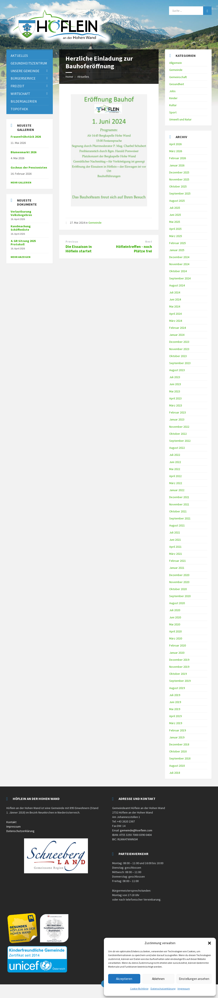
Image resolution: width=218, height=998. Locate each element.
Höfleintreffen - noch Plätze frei (134, 248)
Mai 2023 (174, 391)
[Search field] (190, 10)
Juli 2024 (174, 292)
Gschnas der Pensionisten (29, 167)
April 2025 (175, 229)
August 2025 (177, 201)
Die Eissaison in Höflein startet (79, 248)
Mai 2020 (174, 624)
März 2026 (175, 151)
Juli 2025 (174, 208)
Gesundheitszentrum (29, 63)
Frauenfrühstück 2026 (26, 137)
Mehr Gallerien (21, 182)
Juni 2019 (175, 702)
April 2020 (175, 631)
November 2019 (179, 667)
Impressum (184, 988)
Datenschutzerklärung (163, 988)
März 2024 (175, 321)
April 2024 (175, 314)
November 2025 (179, 179)
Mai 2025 (174, 222)
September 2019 (180, 681)
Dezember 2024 (179, 257)
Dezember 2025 (179, 172)
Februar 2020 (177, 645)
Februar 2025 (177, 243)
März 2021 (175, 554)
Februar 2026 (177, 158)
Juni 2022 (175, 462)
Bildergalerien (24, 101)
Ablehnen (158, 979)
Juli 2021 (174, 532)
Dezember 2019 (179, 660)
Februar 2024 (177, 328)
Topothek (19, 109)
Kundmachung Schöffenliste (21, 228)
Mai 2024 (174, 306)
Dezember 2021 (179, 497)
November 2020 (179, 582)
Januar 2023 (176, 419)
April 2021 (175, 547)
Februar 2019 (177, 730)
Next (148, 241)
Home (69, 77)
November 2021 (179, 504)
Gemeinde (95, 222)
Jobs (172, 91)
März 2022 (175, 483)
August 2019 (177, 688)
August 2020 (177, 603)
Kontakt (11, 822)
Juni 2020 (175, 617)
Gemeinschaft (178, 77)
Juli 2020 (174, 610)
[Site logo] (59, 44)
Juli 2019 (174, 695)
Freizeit (17, 86)
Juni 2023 (175, 384)
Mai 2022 (174, 469)
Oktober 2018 (178, 751)
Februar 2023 (177, 412)
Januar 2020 (176, 653)
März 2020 (175, 638)
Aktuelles (83, 77)
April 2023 (175, 398)
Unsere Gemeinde (25, 71)
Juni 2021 (175, 540)
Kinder (173, 98)
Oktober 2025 (178, 186)
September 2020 (180, 596)
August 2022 (177, 448)
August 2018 (177, 766)
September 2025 (180, 193)
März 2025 (175, 236)
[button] (209, 943)
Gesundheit (176, 84)
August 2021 (177, 525)
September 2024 (180, 278)
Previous (72, 241)
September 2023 (180, 363)
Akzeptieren (124, 979)
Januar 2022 (176, 490)
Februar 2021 (177, 561)
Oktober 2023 (178, 356)
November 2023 (179, 349)
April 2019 (175, 716)
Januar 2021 (176, 568)
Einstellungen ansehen (194, 979)
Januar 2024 (176, 335)
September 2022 (180, 441)
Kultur (173, 105)
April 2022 (175, 476)
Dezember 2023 (179, 342)
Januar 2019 (176, 737)
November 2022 (179, 427)
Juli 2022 (174, 455)
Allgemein (175, 63)
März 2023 (175, 405)
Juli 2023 (174, 377)
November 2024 (179, 264)
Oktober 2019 (178, 674)
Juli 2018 (174, 773)
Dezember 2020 (179, 575)
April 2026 (175, 144)
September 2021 (180, 518)
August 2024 (177, 285)
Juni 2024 (175, 299)
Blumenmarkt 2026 (23, 152)
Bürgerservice (23, 78)
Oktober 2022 (178, 434)
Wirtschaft (20, 94)
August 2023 (177, 370)
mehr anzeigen (20, 257)
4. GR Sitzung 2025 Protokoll (23, 242)
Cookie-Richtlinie (139, 988)
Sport (172, 112)
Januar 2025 (176, 250)
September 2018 (180, 758)
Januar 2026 (176, 165)
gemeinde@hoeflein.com (136, 830)
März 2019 (175, 723)
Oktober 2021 (178, 511)
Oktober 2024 (178, 271)
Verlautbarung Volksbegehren (21, 213)
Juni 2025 (175, 215)
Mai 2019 (174, 709)
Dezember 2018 (179, 744)
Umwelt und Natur (180, 119)
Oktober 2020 (178, 589)
